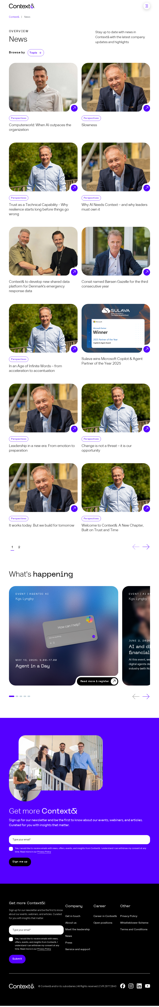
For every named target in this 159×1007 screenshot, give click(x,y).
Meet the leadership (77, 931)
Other (125, 907)
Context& (14, 17)
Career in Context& (105, 917)
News (68, 937)
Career (100, 907)
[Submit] (20, 863)
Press (68, 944)
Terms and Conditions (133, 931)
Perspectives (18, 118)
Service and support (77, 950)
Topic (33, 53)
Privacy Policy (44, 853)
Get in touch (72, 917)
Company (73, 907)
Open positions (103, 924)
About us (70, 924)
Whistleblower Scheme (134, 924)
